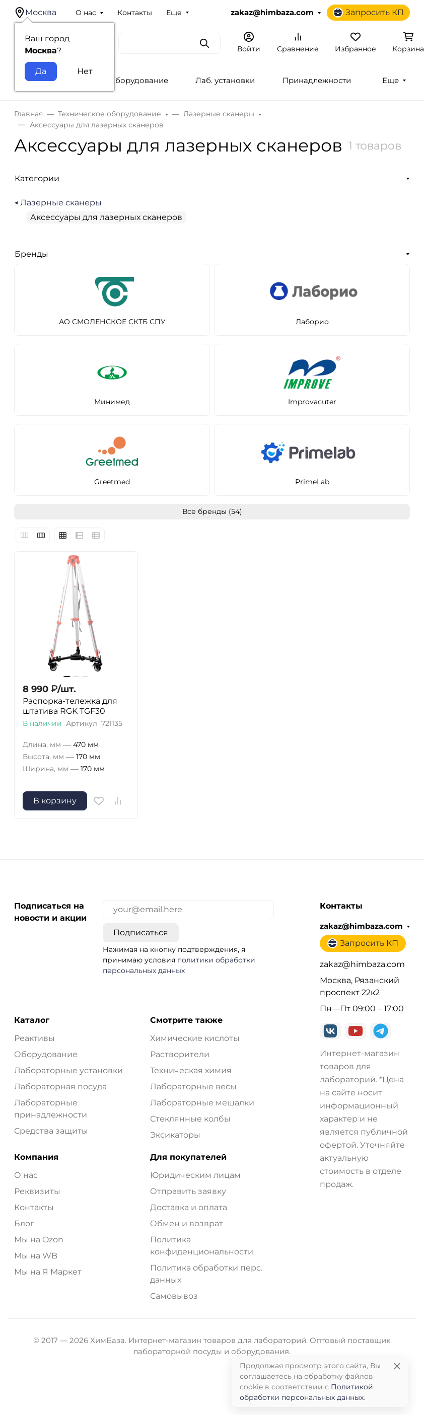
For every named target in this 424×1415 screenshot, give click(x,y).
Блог (24, 1223)
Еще (174, 12)
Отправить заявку (188, 1191)
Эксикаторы (175, 1135)
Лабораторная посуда (60, 1086)
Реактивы (34, 1038)
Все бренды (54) (212, 511)
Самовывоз (174, 1296)
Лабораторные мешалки (202, 1102)
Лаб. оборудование (129, 80)
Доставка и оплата (188, 1207)
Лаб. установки (225, 80)
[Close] (397, 1366)
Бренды (31, 254)
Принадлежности (316, 80)
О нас (86, 12)
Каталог (31, 1020)
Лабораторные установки (68, 1070)
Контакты (134, 12)
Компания (36, 1157)
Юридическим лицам (195, 1175)
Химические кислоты (195, 1038)
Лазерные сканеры (61, 202)
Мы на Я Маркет (48, 1272)
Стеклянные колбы (190, 1119)
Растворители (179, 1054)
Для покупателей (188, 1157)
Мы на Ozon (38, 1239)
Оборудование (46, 1054)
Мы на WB (35, 1255)
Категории (37, 178)
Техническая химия (191, 1070)
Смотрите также (186, 1020)
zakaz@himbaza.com (272, 12)
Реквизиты (37, 1191)
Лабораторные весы (193, 1086)
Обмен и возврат (186, 1223)
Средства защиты (51, 1131)
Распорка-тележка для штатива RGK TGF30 (70, 706)
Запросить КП (368, 13)
